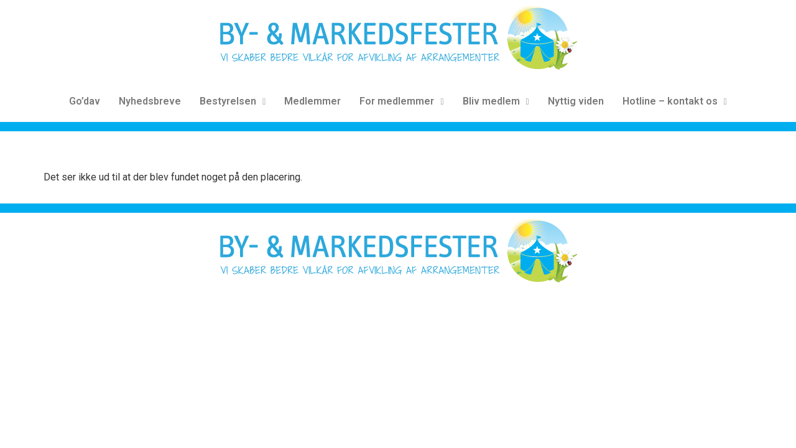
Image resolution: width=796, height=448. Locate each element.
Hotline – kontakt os (674, 101)
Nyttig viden (576, 101)
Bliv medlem (496, 101)
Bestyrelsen (233, 101)
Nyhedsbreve (150, 101)
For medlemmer (401, 101)
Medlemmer (312, 101)
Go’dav (84, 101)
